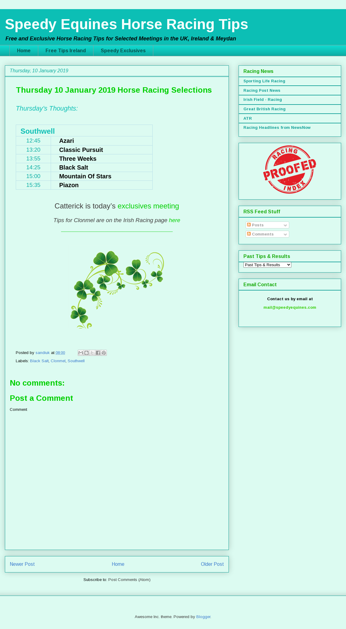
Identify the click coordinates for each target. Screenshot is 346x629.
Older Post (212, 564)
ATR (247, 118)
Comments (260, 234)
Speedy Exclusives (123, 50)
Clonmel (58, 361)
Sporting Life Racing (264, 81)
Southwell (76, 361)
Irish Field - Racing (262, 99)
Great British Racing (264, 109)
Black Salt (39, 361)
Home (24, 50)
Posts (255, 225)
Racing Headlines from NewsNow (276, 127)
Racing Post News (261, 90)
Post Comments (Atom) (129, 579)
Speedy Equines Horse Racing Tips (126, 24)
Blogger (203, 616)
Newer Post (22, 564)
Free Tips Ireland (66, 50)
